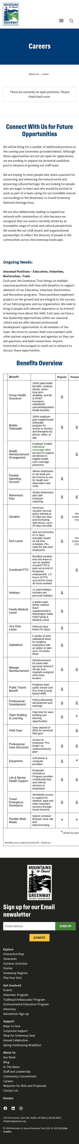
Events (7, 990)
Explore (8, 949)
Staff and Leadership (16, 1071)
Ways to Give (11, 1026)
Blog (6, 1062)
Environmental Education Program (26, 1004)
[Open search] (71, 21)
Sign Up (65, 926)
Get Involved (12, 985)
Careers (8, 1081)
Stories (8, 968)
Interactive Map (13, 954)
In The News (11, 1067)
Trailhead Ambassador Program (24, 999)
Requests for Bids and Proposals (25, 1086)
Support (8, 1021)
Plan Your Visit (12, 978)
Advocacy (9, 1009)
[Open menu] (61, 21)
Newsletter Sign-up (16, 1014)
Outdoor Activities (15, 963)
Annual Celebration (15, 1040)
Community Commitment (19, 1076)
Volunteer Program (15, 995)
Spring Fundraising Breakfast (22, 1045)
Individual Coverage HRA (41, 448)
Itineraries (10, 959)
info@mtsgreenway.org (14, 1121)
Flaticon (45, 842)
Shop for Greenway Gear (19, 1035)
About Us (9, 1052)
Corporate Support (15, 1031)
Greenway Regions (15, 973)
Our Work (9, 1057)
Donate (39, 938)
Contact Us (10, 1090)
